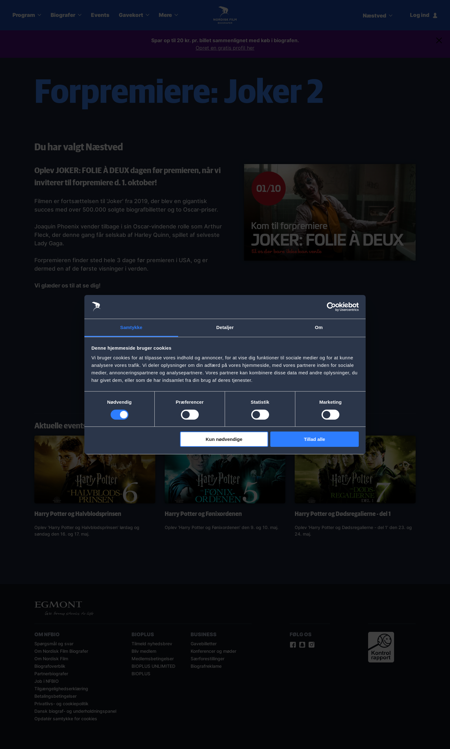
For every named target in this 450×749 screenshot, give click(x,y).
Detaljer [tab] (225, 327)
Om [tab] (318, 327)
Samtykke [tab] (131, 327)
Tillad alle (314, 439)
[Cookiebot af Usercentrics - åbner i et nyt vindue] (331, 307)
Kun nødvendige (224, 439)
